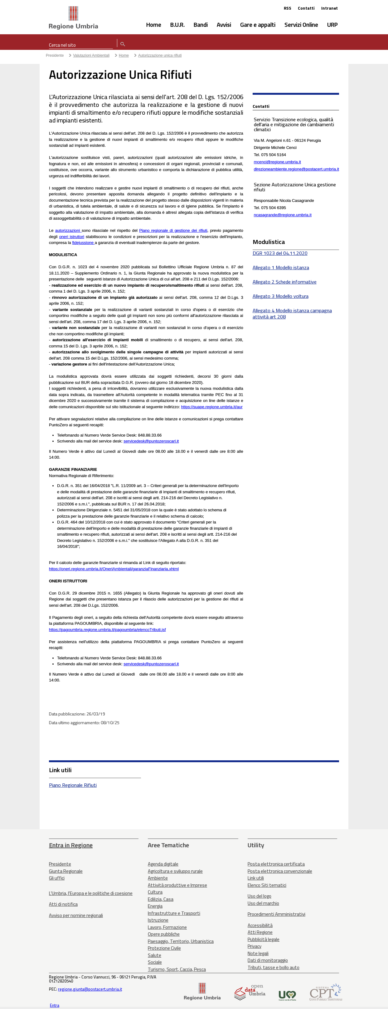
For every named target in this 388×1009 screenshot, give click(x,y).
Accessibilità (260, 925)
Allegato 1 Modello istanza (281, 267)
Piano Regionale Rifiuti (73, 785)
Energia (155, 906)
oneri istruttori (71, 236)
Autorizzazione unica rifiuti (160, 55)
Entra (54, 1005)
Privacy (254, 946)
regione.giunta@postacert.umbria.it (90, 989)
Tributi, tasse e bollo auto (273, 967)
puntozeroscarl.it (164, 441)
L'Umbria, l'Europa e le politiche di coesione (91, 893)
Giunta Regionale (66, 871)
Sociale (155, 962)
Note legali (258, 953)
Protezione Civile (164, 948)
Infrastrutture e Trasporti (174, 913)
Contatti (306, 8)
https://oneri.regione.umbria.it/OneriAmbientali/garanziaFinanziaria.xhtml (114, 569)
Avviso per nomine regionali (76, 915)
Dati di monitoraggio (268, 960)
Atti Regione (260, 932)
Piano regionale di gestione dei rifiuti (173, 230)
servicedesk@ (136, 441)
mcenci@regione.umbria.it (277, 162)
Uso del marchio (263, 903)
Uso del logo (259, 896)
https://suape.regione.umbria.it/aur (211, 406)
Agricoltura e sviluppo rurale (175, 871)
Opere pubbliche (164, 934)
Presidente (55, 55)
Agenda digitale (163, 864)
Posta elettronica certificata (276, 864)
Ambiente (158, 878)
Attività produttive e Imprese (177, 885)
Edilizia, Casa (160, 899)
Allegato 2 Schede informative (285, 281)
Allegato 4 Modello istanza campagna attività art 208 (292, 313)
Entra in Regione (71, 845)
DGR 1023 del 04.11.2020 (280, 253)
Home (124, 55)
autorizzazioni (67, 230)
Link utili (256, 878)
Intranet (329, 8)
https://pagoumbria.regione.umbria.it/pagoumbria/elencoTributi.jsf (107, 629)
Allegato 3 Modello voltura (280, 296)
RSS (287, 8)
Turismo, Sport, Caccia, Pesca (177, 969)
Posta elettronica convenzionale (280, 871)
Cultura (155, 892)
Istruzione (158, 920)
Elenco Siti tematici (267, 885)
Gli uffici (57, 878)
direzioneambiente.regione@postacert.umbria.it (296, 169)
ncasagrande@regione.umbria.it (283, 215)
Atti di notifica (63, 904)
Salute (154, 955)
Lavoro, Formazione (167, 927)
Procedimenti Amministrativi (276, 914)
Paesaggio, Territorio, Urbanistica (181, 941)
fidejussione (83, 242)
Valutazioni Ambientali (91, 55)
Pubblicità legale (263, 939)
